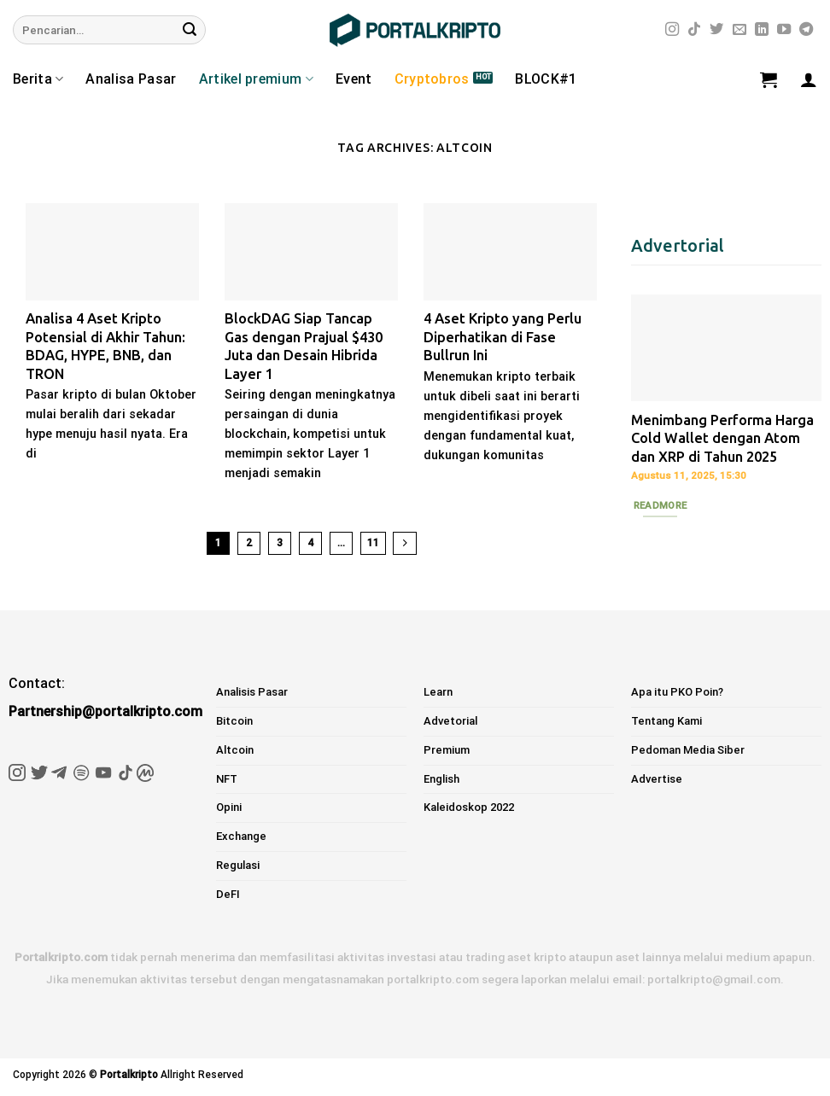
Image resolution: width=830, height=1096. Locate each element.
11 (373, 543)
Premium (447, 749)
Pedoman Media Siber (688, 749)
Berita (38, 79)
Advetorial (450, 720)
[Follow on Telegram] (806, 30)
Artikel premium (256, 79)
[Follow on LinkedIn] (762, 30)
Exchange (241, 836)
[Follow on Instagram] (672, 30)
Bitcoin (234, 720)
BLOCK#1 (545, 79)
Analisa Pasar (130, 79)
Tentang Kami (666, 720)
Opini (229, 807)
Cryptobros (432, 79)
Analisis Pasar (252, 691)
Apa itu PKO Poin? (677, 691)
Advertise (656, 778)
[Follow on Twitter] (716, 30)
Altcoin (235, 749)
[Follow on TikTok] (694, 30)
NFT (226, 778)
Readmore (660, 505)
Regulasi (238, 865)
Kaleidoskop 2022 (469, 807)
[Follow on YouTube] (784, 30)
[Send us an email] (739, 30)
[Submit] (189, 29)
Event (354, 79)
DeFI (228, 894)
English (441, 778)
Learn (438, 691)
